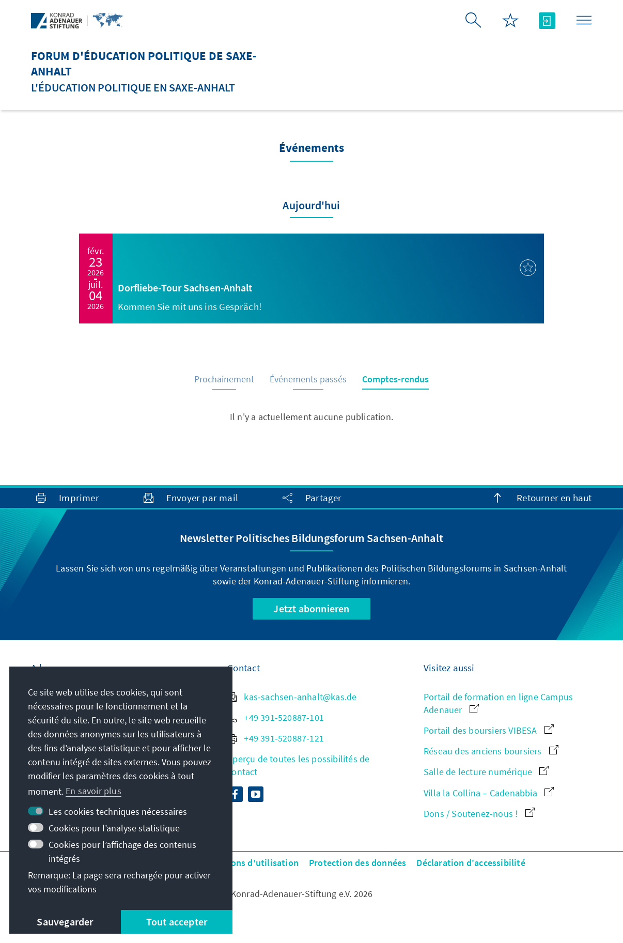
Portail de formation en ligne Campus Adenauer (498, 703)
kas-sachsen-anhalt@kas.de (291, 697)
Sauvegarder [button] (65, 921)
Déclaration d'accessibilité (470, 863)
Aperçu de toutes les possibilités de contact (298, 765)
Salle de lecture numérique (486, 772)
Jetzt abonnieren (311, 608)
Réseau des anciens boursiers (491, 751)
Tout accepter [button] (177, 921)
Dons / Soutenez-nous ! (479, 814)
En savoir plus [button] (93, 791)
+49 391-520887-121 (275, 738)
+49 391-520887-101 (275, 717)
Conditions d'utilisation (249, 863)
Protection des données (357, 863)
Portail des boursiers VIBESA (489, 730)
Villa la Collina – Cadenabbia (489, 793)
